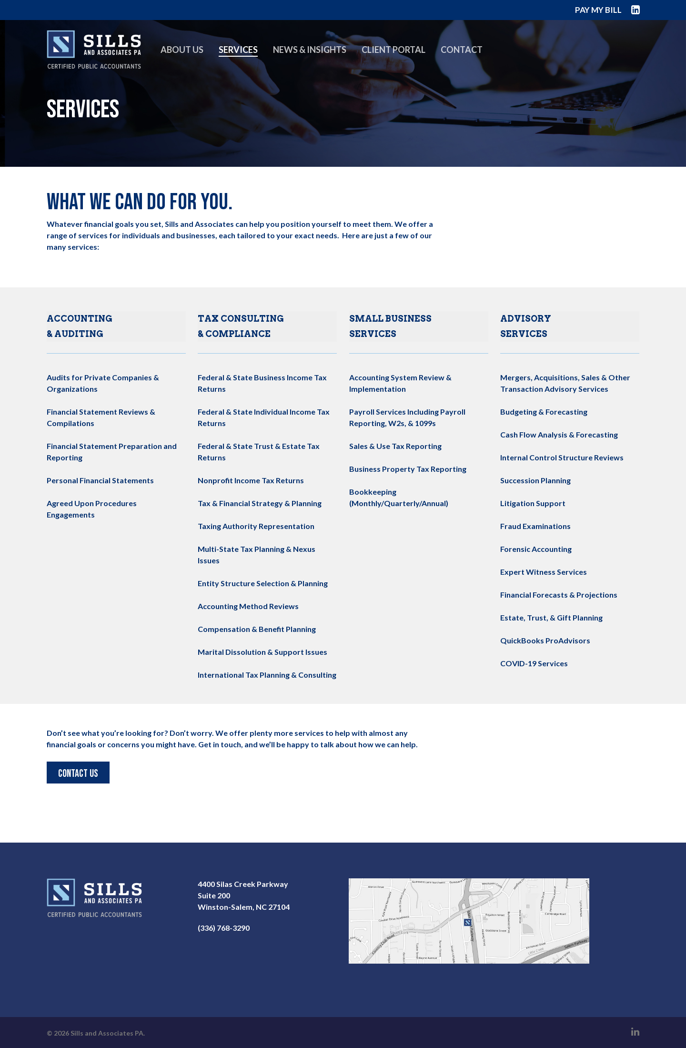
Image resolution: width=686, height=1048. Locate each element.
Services (247, 55)
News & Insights (318, 55)
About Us (191, 55)
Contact (471, 55)
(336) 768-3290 (224, 927)
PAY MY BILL (598, 10)
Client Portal (402, 55)
